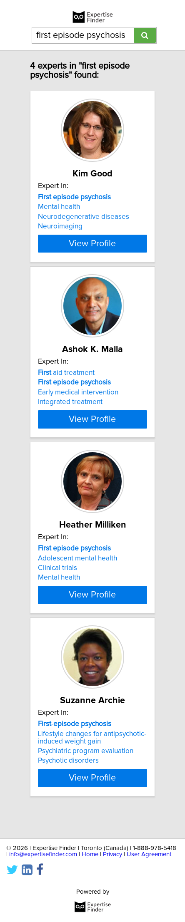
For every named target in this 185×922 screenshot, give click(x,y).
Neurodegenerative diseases (83, 217)
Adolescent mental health (77, 573)
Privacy (112, 854)
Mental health (59, 207)
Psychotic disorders (68, 783)
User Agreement (149, 854)
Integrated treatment (70, 409)
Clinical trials (57, 583)
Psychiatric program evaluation (85, 773)
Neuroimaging (60, 226)
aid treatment (66, 380)
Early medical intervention (78, 400)
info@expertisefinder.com (43, 854)
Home (90, 854)
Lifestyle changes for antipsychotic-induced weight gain (92, 759)
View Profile (92, 250)
